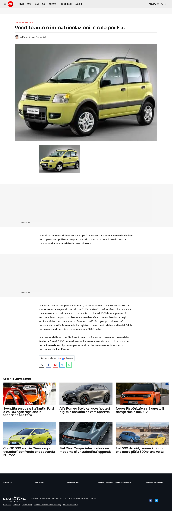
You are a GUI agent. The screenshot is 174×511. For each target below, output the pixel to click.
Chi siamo (7, 483)
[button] (5, 4)
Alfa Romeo (20, 23)
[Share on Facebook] (48, 365)
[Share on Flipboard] (55, 365)
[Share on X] (41, 365)
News (31, 23)
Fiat (26, 23)
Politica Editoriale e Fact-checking (114, 483)
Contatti (39, 483)
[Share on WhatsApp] (69, 365)
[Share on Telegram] (62, 365)
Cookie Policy (72, 483)
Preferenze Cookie (154, 483)
